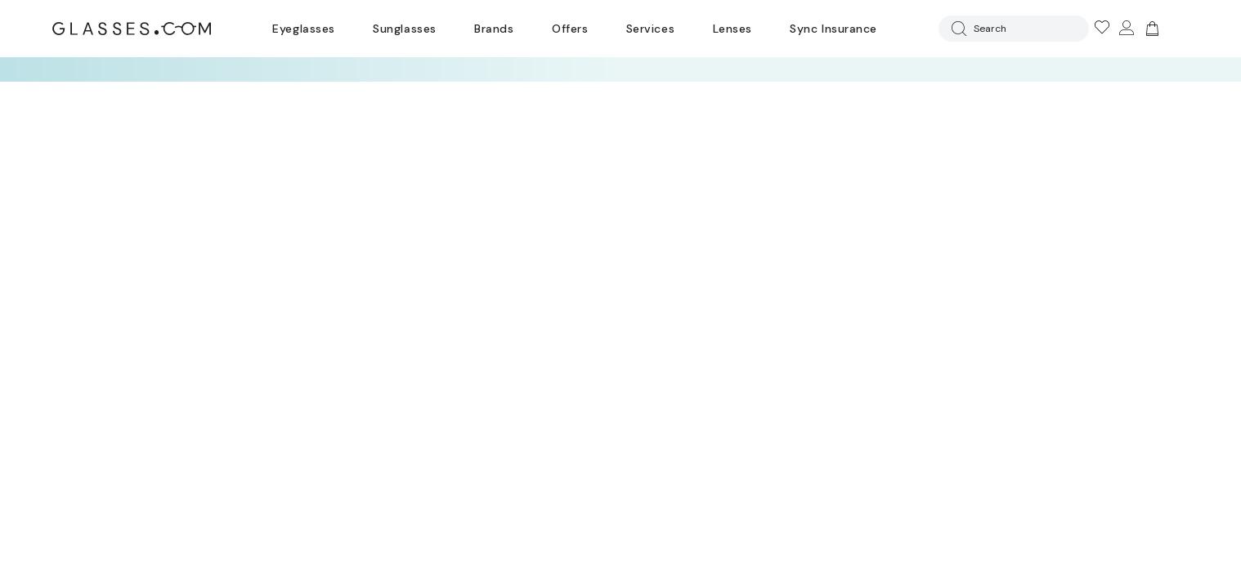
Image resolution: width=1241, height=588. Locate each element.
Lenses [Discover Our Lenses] (732, 28)
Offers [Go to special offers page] (570, 28)
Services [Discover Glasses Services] (650, 28)
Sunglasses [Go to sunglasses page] (404, 28)
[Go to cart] (1150, 28)
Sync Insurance (833, 28)
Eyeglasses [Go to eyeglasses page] (303, 28)
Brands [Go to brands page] (493, 28)
